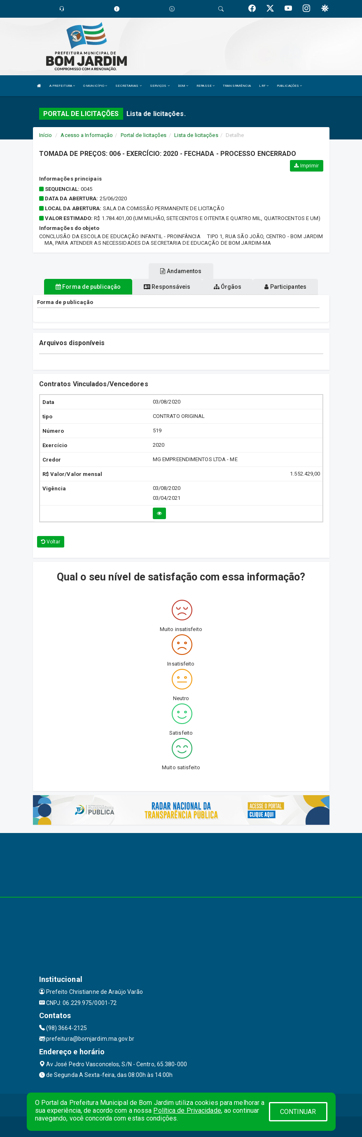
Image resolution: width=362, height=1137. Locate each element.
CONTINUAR (298, 1112)
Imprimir (306, 166)
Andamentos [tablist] (180, 271)
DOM (183, 86)
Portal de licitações (144, 135)
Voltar (51, 542)
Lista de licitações (196, 135)
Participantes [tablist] (285, 286)
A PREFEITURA (62, 86)
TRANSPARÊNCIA (237, 86)
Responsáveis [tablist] (167, 286)
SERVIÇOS (160, 86)
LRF (264, 86)
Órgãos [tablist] (228, 286)
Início (45, 135)
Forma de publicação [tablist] (88, 286)
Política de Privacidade (187, 1110)
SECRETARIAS (128, 86)
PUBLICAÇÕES (289, 86)
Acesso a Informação (87, 135)
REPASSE (205, 86)
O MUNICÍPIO (95, 86)
